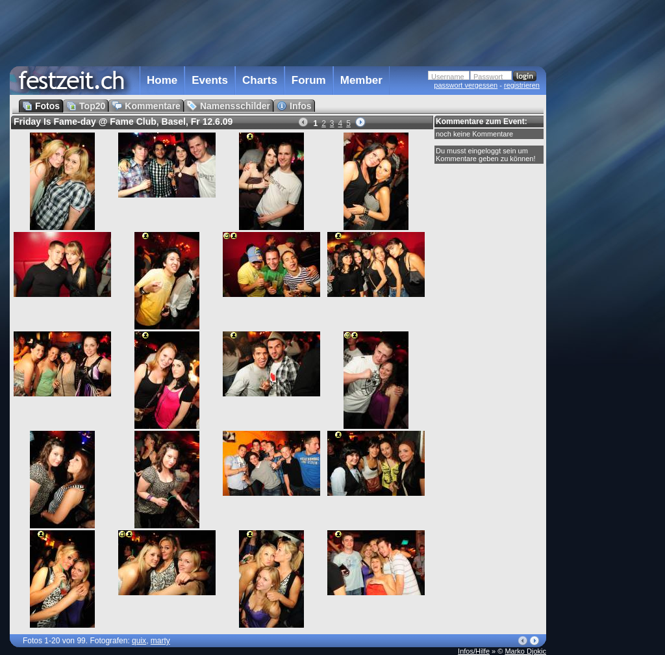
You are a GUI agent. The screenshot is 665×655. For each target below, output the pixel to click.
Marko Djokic (525, 651)
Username (447, 77)
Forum (309, 80)
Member (361, 80)
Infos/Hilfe (474, 651)
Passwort (488, 77)
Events (210, 80)
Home (162, 80)
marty (160, 640)
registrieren (522, 85)
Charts (259, 80)
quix (139, 640)
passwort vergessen (465, 85)
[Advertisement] (603, 262)
